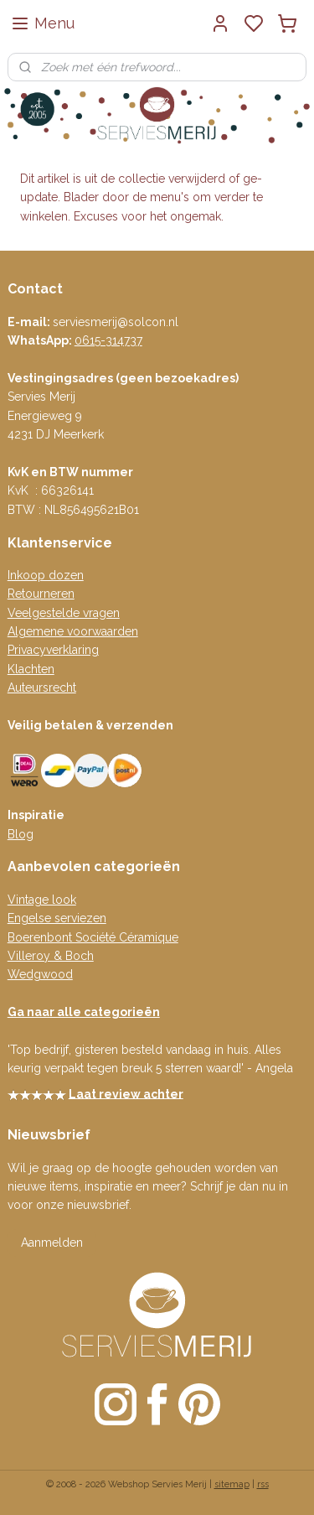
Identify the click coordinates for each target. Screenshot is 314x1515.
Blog (20, 834)
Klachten (31, 669)
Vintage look (42, 899)
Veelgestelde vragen (64, 613)
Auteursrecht (42, 687)
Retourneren (41, 593)
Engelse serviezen (57, 918)
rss (263, 1484)
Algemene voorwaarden (73, 631)
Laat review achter (126, 1093)
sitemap (232, 1484)
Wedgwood (40, 974)
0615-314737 (108, 340)
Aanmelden (52, 1242)
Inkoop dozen (46, 575)
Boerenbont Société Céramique (93, 937)
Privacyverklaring (53, 649)
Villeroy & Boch (51, 955)
